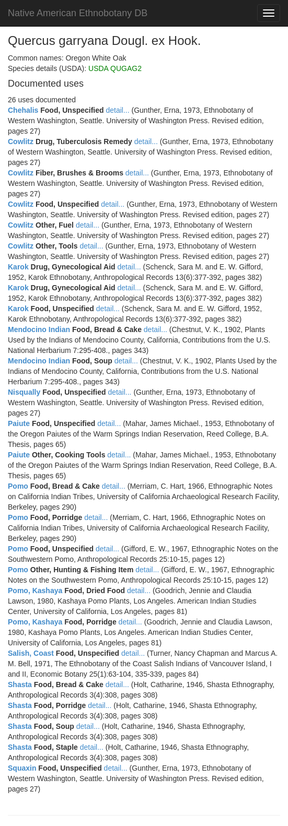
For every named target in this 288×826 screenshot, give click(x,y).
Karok (18, 267)
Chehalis (23, 110)
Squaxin (22, 768)
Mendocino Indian (39, 329)
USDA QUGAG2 (115, 68)
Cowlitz (20, 141)
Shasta (20, 684)
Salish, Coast (31, 653)
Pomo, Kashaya (35, 590)
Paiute (19, 423)
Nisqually (24, 392)
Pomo (18, 486)
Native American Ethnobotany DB (77, 13)
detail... (117, 110)
